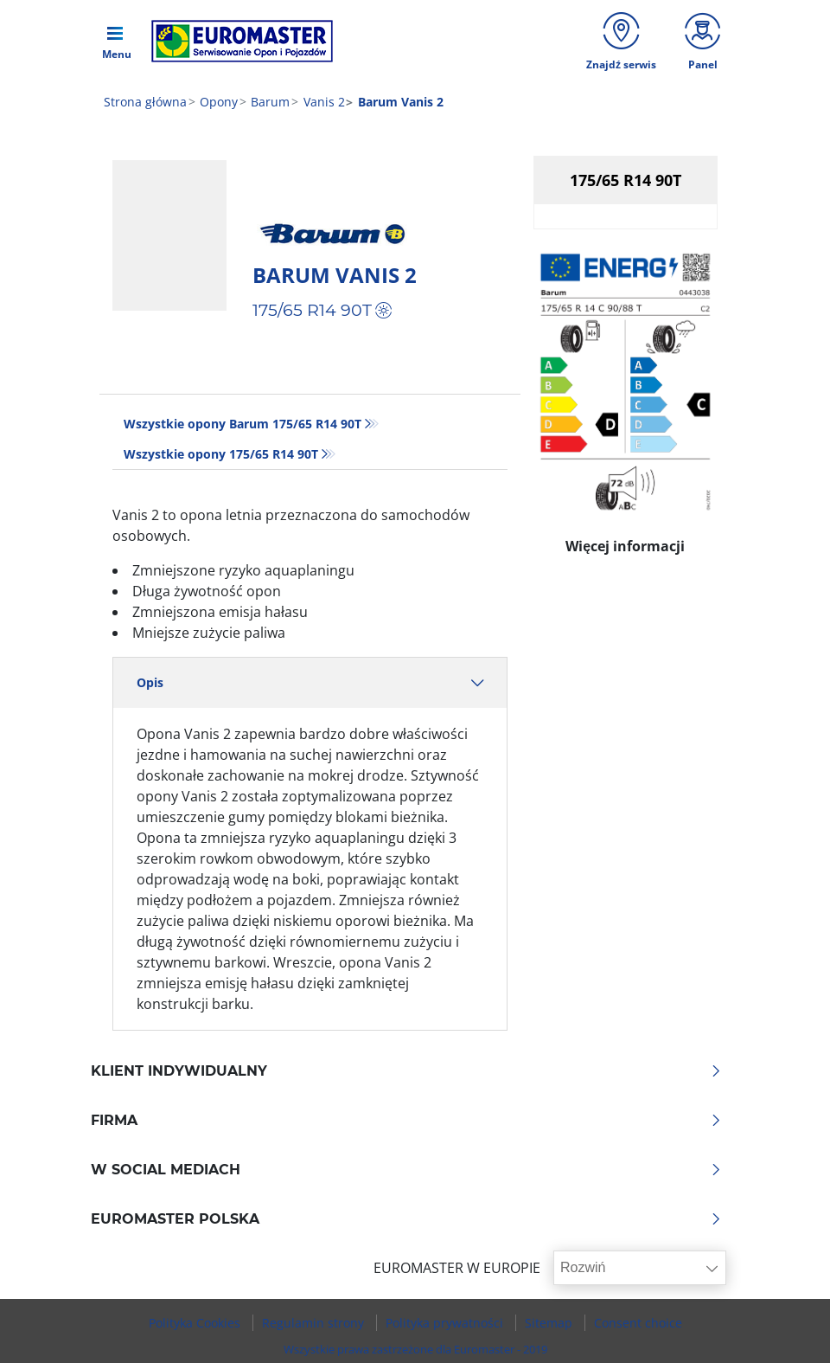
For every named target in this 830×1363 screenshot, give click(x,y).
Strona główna (145, 101)
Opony (217, 101)
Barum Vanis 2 (334, 274)
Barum (268, 101)
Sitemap (550, 1323)
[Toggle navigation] (117, 41)
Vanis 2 (322, 101)
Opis (310, 682)
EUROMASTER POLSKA (406, 1219)
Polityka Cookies (196, 1323)
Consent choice (638, 1323)
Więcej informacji (625, 542)
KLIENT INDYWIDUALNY (406, 1071)
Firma (406, 1121)
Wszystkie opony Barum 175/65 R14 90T (242, 423)
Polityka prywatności (446, 1323)
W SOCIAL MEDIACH (406, 1170)
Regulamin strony (314, 1323)
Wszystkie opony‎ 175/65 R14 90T (221, 454)
